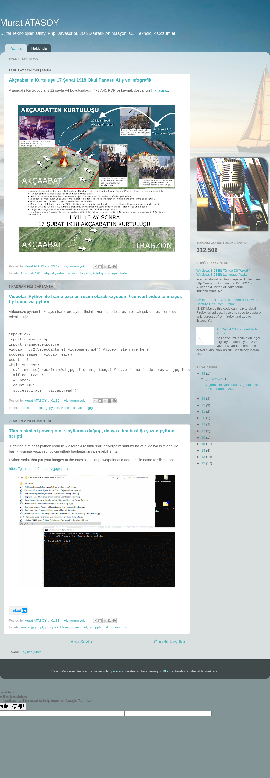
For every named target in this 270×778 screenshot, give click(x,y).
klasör (64, 627)
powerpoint (79, 627)
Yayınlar (16, 48)
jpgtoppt (37, 627)
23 (204, 398)
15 (204, 444)
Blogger (169, 671)
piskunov (117, 671)
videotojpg (85, 408)
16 (204, 437)
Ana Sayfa (81, 641)
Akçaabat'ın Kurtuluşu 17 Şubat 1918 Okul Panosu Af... (232, 387)
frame (24, 408)
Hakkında (39, 48)
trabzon (125, 273)
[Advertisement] (46, 102)
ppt (91, 627)
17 (204, 431)
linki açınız (159, 90)
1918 (38, 273)
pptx (98, 627)
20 (204, 418)
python (54, 408)
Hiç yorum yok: (75, 266)
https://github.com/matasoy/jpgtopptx (38, 469)
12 (204, 463)
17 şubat (26, 273)
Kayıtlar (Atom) (32, 652)
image (24, 627)
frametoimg (39, 408)
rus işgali (111, 273)
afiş (46, 273)
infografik (84, 273)
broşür (71, 273)
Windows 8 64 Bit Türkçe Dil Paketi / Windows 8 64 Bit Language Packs (223, 272)
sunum (130, 627)
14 (204, 450)
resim (119, 627)
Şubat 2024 (214, 379)
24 (204, 373)
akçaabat (58, 273)
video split (68, 408)
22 (204, 405)
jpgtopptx (51, 627)
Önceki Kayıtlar (169, 641)
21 (204, 411)
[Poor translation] (18, 707)
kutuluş (98, 273)
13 (204, 457)
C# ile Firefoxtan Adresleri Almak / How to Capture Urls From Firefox (226, 302)
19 (204, 424)
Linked (18, 610)
